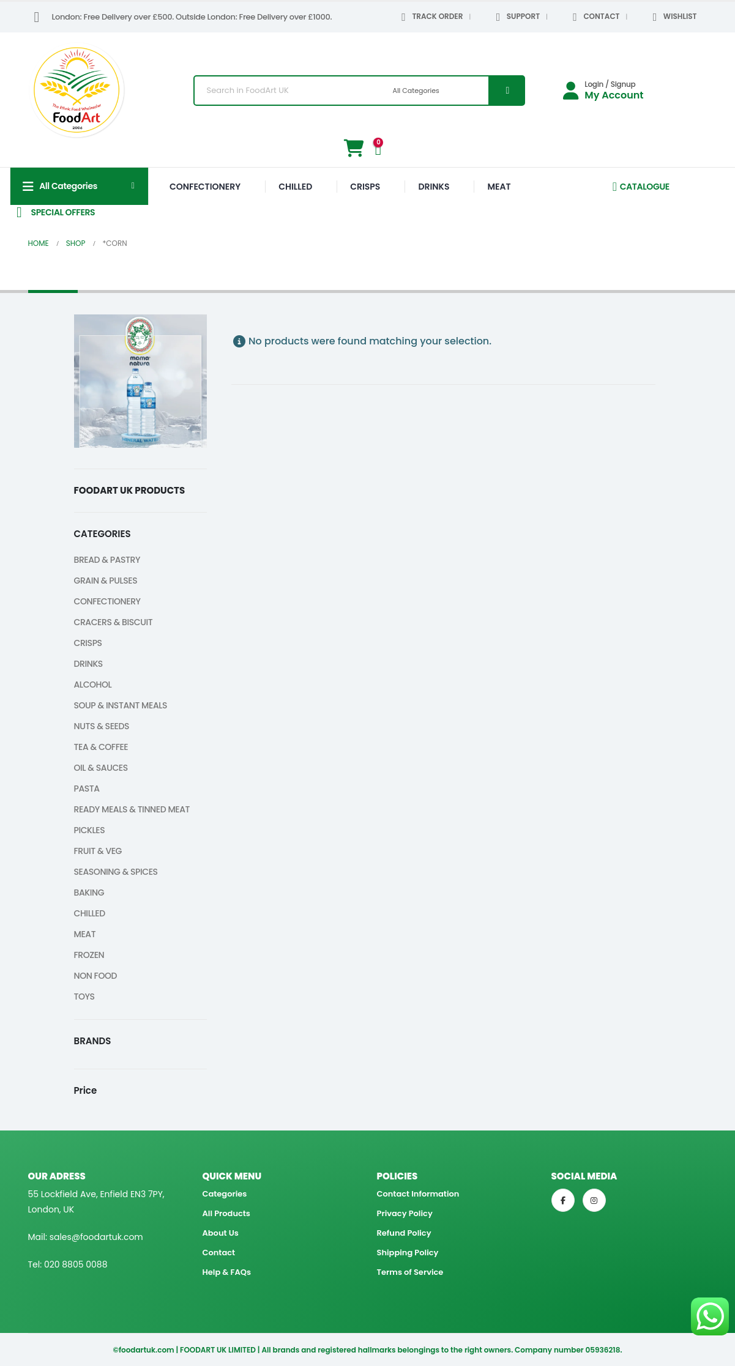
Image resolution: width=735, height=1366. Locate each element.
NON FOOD (96, 976)
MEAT (498, 186)
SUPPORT (515, 17)
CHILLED (295, 186)
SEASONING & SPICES (116, 872)
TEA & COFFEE (101, 747)
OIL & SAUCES (101, 768)
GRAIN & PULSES (106, 580)
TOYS (84, 996)
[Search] (506, 90)
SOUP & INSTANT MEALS (121, 705)
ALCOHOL (93, 684)
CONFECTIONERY (205, 186)
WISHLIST (672, 17)
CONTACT (594, 17)
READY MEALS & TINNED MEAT (132, 809)
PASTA (87, 788)
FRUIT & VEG (98, 851)
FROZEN (89, 955)
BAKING (89, 892)
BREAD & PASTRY (107, 560)
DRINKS (433, 186)
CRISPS (365, 186)
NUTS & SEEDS (102, 726)
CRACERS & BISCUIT (113, 622)
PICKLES (89, 830)
